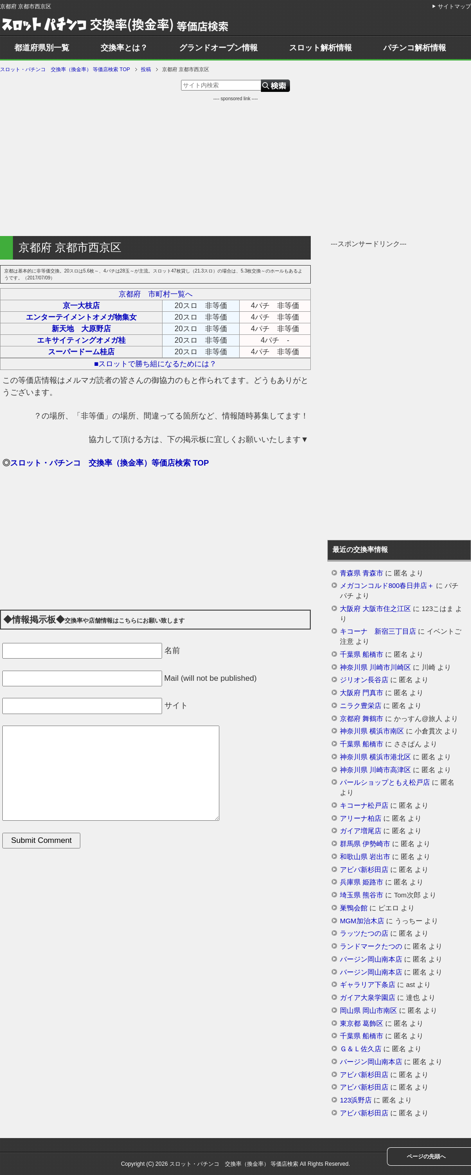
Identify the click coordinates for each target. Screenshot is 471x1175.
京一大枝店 (81, 305)
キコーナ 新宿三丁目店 (378, 631)
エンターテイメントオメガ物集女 (81, 317)
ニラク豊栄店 (360, 705)
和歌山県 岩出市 (365, 856)
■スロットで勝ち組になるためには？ (155, 364)
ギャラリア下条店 (367, 984)
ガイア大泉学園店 (367, 997)
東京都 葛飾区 (361, 1023)
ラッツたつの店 (364, 933)
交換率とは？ (124, 47)
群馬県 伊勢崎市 (365, 844)
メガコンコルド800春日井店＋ (387, 585)
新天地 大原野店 (81, 329)
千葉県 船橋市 (361, 654)
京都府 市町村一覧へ (156, 294)
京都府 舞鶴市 (361, 718)
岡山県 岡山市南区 (368, 1010)
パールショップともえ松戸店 (385, 782)
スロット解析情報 (320, 47)
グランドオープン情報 (218, 47)
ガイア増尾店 (360, 831)
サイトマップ (454, 6)
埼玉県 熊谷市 (361, 895)
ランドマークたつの (371, 946)
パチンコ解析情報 (414, 47)
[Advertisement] (235, 166)
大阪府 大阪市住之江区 (375, 608)
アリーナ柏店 (360, 818)
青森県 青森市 (361, 573)
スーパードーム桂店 (81, 352)
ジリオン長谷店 (364, 680)
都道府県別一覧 (41, 47)
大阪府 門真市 (361, 693)
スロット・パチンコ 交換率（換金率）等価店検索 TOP (109, 463)
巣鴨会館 (354, 908)
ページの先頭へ (426, 1156)
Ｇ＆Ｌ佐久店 (360, 1049)
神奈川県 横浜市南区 (372, 731)
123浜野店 (356, 1100)
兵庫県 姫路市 (361, 882)
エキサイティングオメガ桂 (81, 340)
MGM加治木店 (362, 921)
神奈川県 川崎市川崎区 (375, 667)
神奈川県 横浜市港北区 (375, 757)
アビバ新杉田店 (364, 869)
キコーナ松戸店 (364, 805)
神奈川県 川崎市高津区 (375, 770)
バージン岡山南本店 (371, 959)
